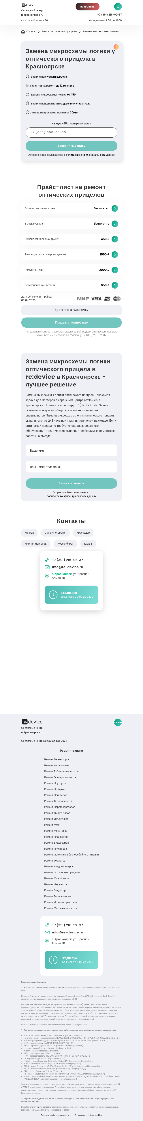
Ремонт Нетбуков (54, 789)
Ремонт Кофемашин (56, 765)
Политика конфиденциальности (55, 1115)
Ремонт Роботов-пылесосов (61, 771)
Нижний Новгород (35, 543)
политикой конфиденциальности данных (90, 155)
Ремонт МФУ (52, 825)
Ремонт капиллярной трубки (42, 239)
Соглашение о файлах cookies (88, 1115)
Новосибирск (65, 543)
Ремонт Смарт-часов (57, 813)
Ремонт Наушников (55, 884)
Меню (118, 722)
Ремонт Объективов (56, 819)
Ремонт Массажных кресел (60, 908)
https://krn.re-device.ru (40, 1107)
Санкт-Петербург (55, 533)
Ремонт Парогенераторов (59, 807)
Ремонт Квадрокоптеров (59, 866)
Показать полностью (71, 322)
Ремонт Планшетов (56, 837)
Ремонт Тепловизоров (57, 896)
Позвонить (87, 6)
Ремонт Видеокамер (56, 843)
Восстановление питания (40, 285)
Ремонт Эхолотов (54, 860)
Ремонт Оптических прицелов (62, 872)
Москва (29, 533)
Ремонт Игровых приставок (60, 902)
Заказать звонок (71, 483)
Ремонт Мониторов (55, 831)
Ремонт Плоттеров (55, 849)
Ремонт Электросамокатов (60, 777)
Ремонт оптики (34, 270)
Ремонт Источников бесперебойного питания (71, 854)
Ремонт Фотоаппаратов (58, 801)
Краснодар (83, 533)
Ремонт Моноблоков (56, 878)
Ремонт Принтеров (55, 795)
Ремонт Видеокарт (55, 890)
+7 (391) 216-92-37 (109, 14)
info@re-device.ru (64, 567)
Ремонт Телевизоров (56, 759)
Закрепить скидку (71, 146)
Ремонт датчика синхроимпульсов (45, 254)
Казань (88, 543)
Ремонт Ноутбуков (55, 783)
